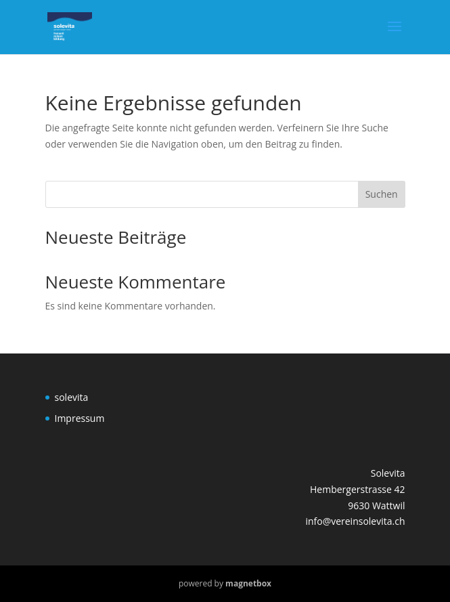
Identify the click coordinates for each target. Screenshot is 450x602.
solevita (72, 397)
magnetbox (248, 583)
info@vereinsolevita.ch (355, 521)
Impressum (80, 418)
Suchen (381, 194)
